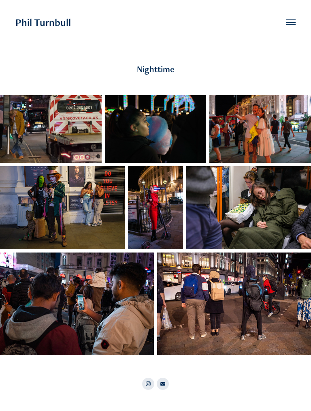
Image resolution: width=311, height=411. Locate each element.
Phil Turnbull (43, 22)
